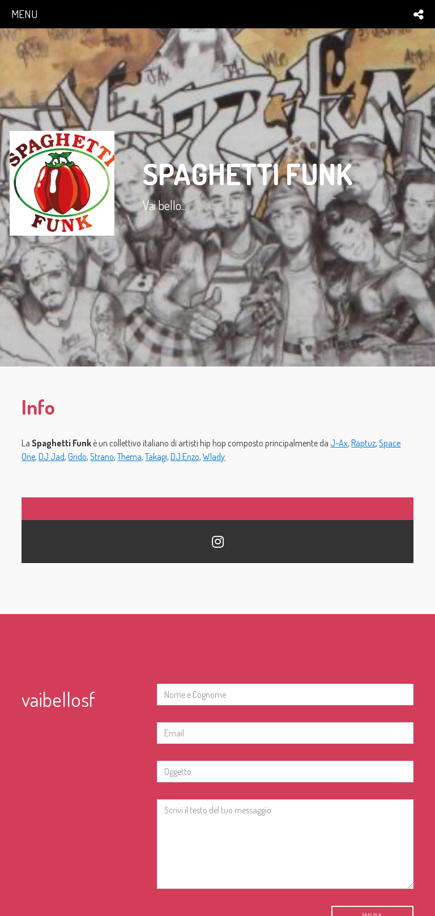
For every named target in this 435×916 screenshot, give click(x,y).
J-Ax (339, 443)
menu (24, 14)
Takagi (156, 456)
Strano (102, 456)
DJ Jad (52, 456)
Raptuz (363, 443)
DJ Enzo (184, 456)
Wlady (214, 456)
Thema (129, 456)
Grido (77, 456)
